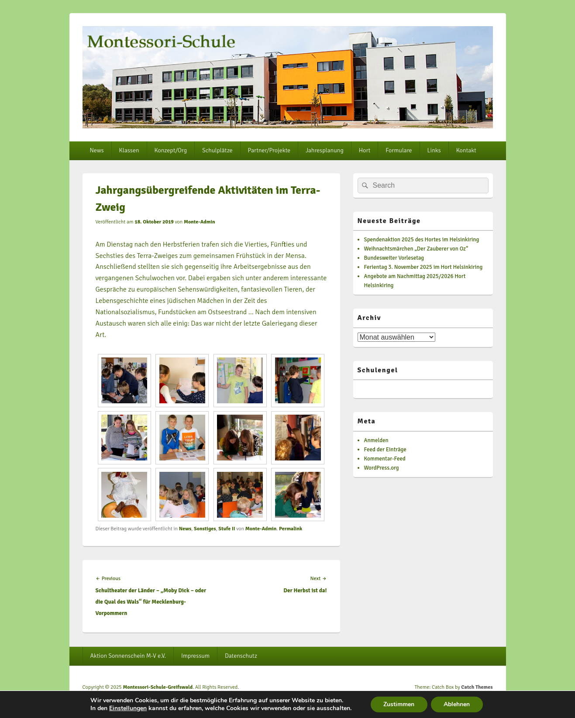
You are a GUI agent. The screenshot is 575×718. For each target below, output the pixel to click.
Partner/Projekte (269, 150)
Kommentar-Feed (385, 458)
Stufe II (226, 529)
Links (434, 150)
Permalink (290, 529)
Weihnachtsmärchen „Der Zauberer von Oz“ (416, 248)
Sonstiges (205, 529)
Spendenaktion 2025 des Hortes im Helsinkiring (421, 239)
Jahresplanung (325, 150)
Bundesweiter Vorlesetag (394, 257)
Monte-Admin (199, 222)
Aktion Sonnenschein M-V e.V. (128, 656)
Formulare (399, 150)
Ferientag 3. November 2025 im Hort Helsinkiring (423, 267)
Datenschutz (241, 656)
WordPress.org (381, 467)
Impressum (195, 656)
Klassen (129, 150)
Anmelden (376, 440)
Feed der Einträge (385, 449)
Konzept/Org (171, 150)
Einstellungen (127, 708)
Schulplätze (217, 150)
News (96, 150)
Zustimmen (398, 704)
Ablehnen (457, 704)
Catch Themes (476, 687)
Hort (364, 150)
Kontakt (466, 150)
